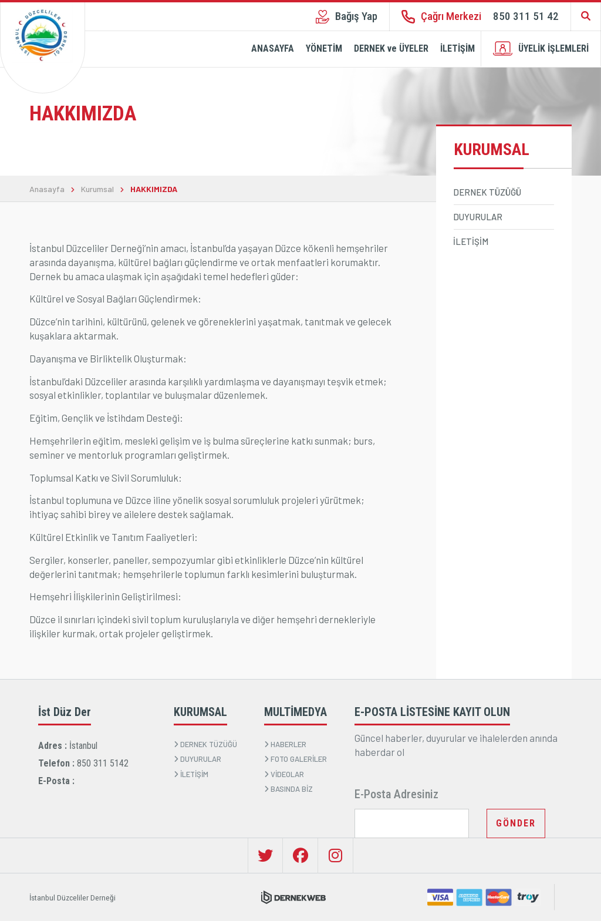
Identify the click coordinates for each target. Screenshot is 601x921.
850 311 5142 (103, 763)
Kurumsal (97, 189)
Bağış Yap (346, 16)
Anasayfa (47, 189)
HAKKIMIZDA (153, 189)
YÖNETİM (324, 48)
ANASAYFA (272, 48)
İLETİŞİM (457, 48)
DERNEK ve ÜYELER (391, 48)
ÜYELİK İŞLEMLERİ (541, 48)
